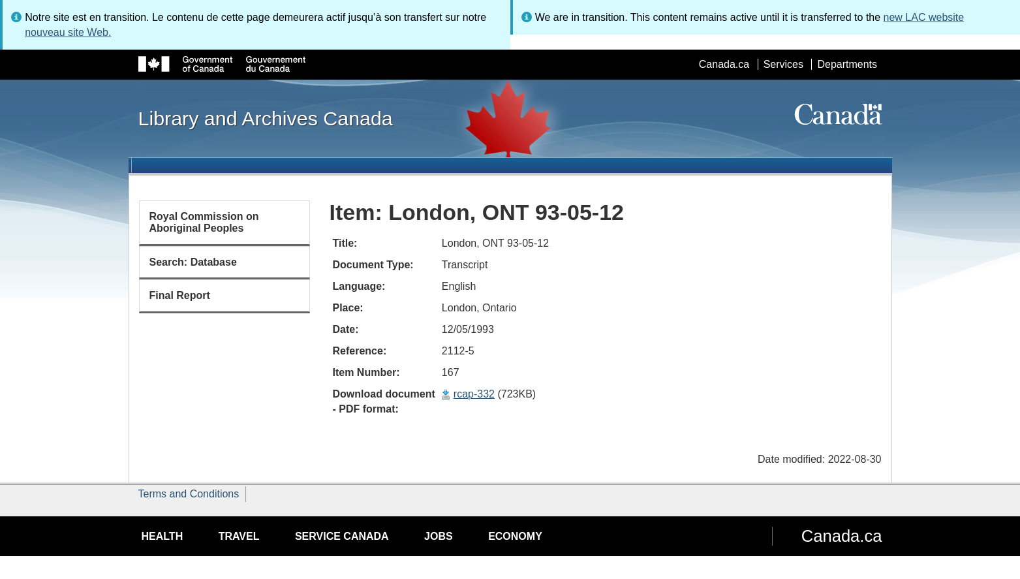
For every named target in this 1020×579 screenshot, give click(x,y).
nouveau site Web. (68, 32)
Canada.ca (724, 64)
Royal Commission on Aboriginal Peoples (204, 222)
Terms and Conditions (189, 493)
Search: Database (193, 262)
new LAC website (924, 17)
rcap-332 (474, 393)
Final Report (179, 295)
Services (783, 64)
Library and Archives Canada (265, 118)
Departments (847, 64)
